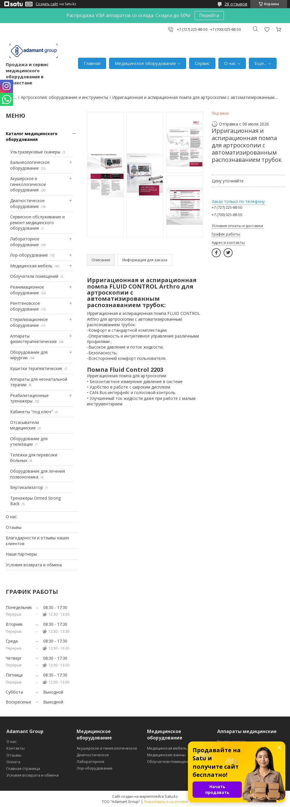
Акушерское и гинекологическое (107, 748)
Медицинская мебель (31, 266)
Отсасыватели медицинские (24, 425)
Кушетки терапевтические (36, 368)
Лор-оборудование (29, 255)
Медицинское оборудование (145, 63)
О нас (230, 63)
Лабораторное (90, 761)
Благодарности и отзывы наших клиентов (37, 540)
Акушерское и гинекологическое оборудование (28, 184)
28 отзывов (235, 4)
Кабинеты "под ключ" (31, 411)
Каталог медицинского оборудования (31, 136)
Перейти (209, 15)
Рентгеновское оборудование (25, 306)
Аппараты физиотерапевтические (33, 338)
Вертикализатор (26, 487)
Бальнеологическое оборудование (30, 165)
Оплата (13, 761)
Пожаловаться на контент (166, 801)
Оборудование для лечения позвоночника (37, 474)
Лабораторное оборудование (24, 241)
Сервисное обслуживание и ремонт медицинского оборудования (37, 222)
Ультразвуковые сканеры (35, 152)
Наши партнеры (21, 554)
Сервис (202, 63)
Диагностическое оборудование (27, 203)
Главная (92, 63)
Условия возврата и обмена (34, 564)
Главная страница (23, 768)
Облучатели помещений (34, 276)
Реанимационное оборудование (27, 289)
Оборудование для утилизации (29, 441)
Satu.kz (171, 796)
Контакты (15, 748)
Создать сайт (47, 4)
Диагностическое (93, 754)
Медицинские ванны (166, 754)
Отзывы (13, 527)
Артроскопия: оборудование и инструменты (64, 97)
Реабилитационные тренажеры (29, 398)
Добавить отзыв (267, 29)
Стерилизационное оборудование (29, 322)
